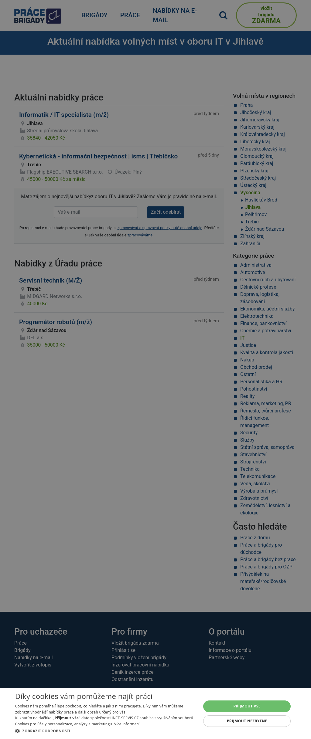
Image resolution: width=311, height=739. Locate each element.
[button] (105, 730)
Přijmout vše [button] (247, 706)
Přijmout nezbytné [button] (247, 721)
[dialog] (155, 713)
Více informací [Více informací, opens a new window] (126, 724)
